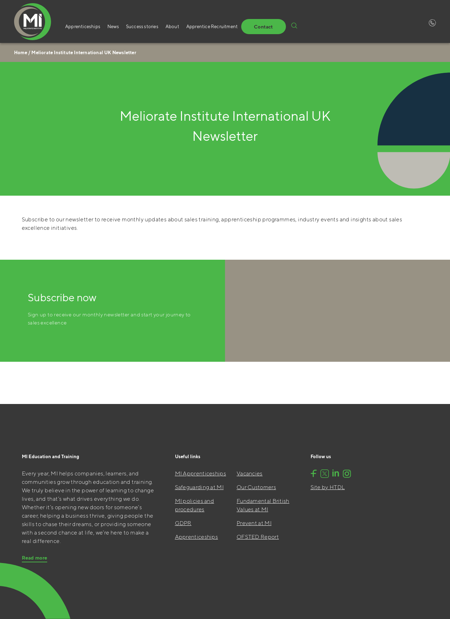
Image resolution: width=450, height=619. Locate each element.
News (113, 26)
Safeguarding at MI (199, 487)
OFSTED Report (258, 536)
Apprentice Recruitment (212, 26)
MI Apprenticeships (200, 473)
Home (20, 52)
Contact (263, 27)
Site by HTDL (328, 487)
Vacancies (250, 473)
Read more (35, 558)
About (172, 26)
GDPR (183, 523)
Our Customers (256, 487)
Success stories (142, 26)
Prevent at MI (254, 523)
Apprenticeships (82, 26)
